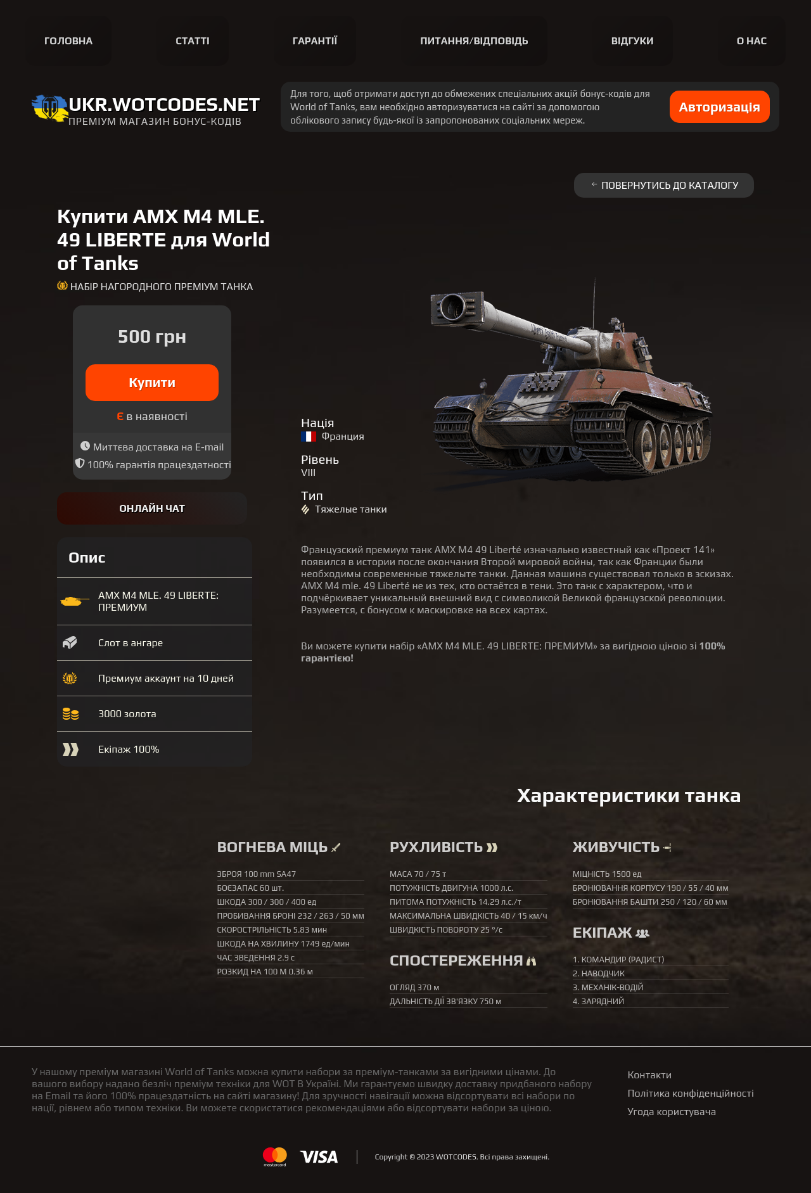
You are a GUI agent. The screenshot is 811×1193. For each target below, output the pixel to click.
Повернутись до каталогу (664, 185)
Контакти (650, 1075)
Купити (152, 382)
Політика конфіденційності (691, 1093)
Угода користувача (672, 1112)
